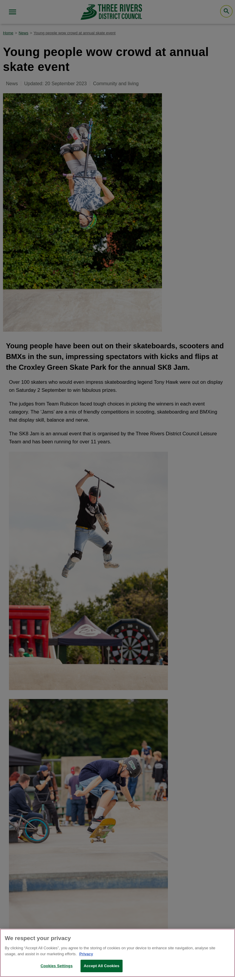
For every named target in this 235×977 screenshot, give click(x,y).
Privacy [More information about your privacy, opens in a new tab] (86, 954)
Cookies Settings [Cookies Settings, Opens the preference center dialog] (57, 966)
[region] (117, 953)
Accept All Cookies (102, 966)
